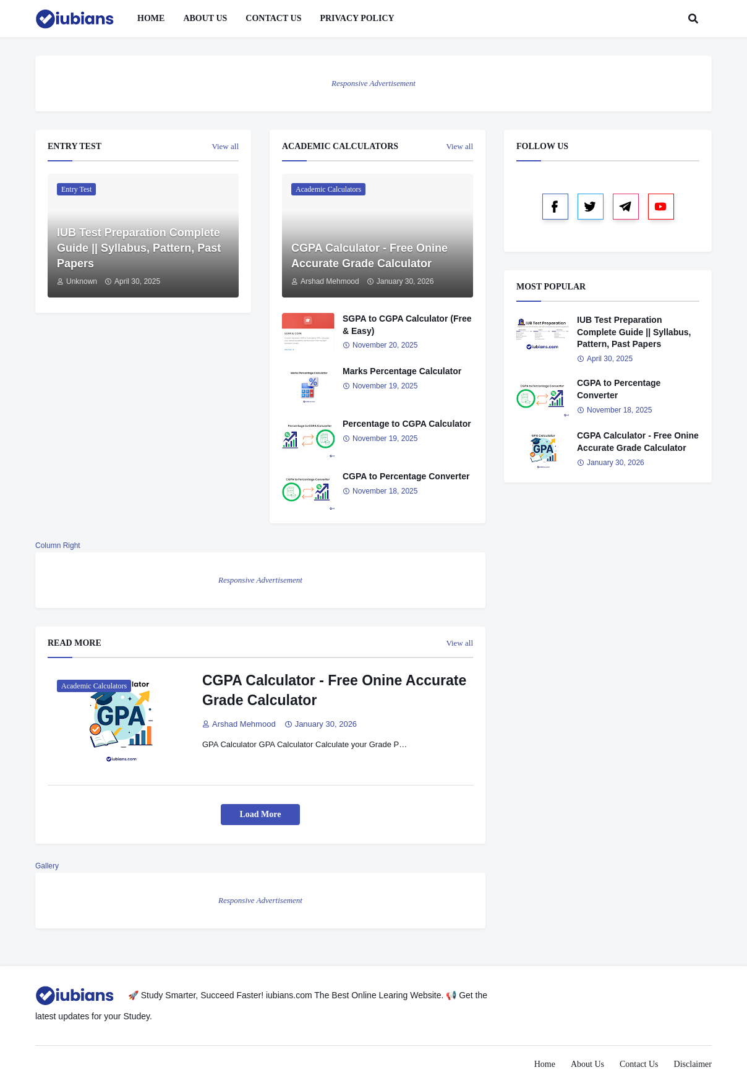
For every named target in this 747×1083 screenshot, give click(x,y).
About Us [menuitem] (205, 18)
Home (544, 1064)
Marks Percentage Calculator (402, 371)
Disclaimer (693, 1064)
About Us (587, 1064)
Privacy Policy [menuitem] (357, 18)
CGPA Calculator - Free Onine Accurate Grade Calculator (369, 256)
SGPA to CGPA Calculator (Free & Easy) (407, 325)
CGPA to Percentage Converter (406, 476)
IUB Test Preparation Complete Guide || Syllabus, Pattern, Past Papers (139, 248)
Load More (260, 814)
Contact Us (639, 1064)
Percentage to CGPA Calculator (407, 424)
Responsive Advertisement (373, 83)
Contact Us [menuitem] (273, 18)
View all (225, 146)
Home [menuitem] (150, 18)
